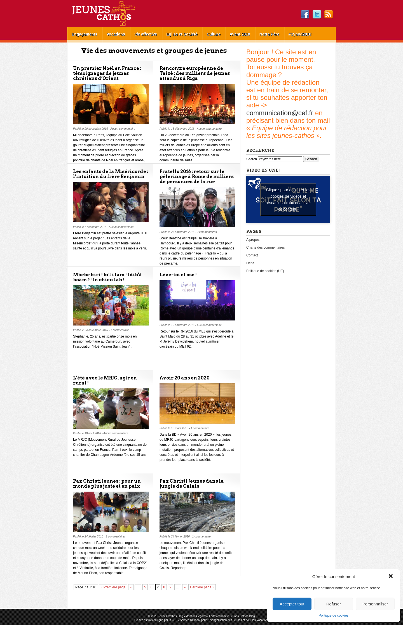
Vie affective (145, 34)
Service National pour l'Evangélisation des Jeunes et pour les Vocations (224, 620)
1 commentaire (119, 330)
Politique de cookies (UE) (265, 271)
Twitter (316, 14)
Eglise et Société (181, 34)
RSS (328, 14)
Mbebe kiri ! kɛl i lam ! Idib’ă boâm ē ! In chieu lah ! (107, 277)
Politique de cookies (334, 615)
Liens (250, 263)
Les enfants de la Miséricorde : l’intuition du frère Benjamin (110, 174)
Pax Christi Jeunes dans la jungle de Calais (192, 483)
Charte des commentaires (265, 247)
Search (252, 159)
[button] (391, 576)
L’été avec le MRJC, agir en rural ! (105, 380)
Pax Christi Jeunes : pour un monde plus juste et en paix (107, 483)
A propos (252, 240)
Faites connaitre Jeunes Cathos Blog (232, 616)
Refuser (333, 604)
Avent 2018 (239, 34)
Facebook (305, 14)
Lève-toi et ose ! (178, 274)
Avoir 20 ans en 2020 (185, 378)
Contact (252, 255)
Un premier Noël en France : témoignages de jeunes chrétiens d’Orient (107, 73)
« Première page (113, 587)
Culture (213, 34)
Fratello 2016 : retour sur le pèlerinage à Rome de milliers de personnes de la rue (197, 176)
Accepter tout (292, 604)
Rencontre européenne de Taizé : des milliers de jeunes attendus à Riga (195, 73)
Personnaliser (375, 604)
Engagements (84, 34)
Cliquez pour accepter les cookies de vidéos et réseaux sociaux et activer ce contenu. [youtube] (288, 199)
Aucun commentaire (122, 128)
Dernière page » (202, 587)
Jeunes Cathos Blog (112, 13)
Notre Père (269, 34)
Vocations (116, 34)
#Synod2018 (300, 34)
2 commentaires (207, 232)
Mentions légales (196, 616)
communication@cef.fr (279, 113)
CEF (174, 620)
